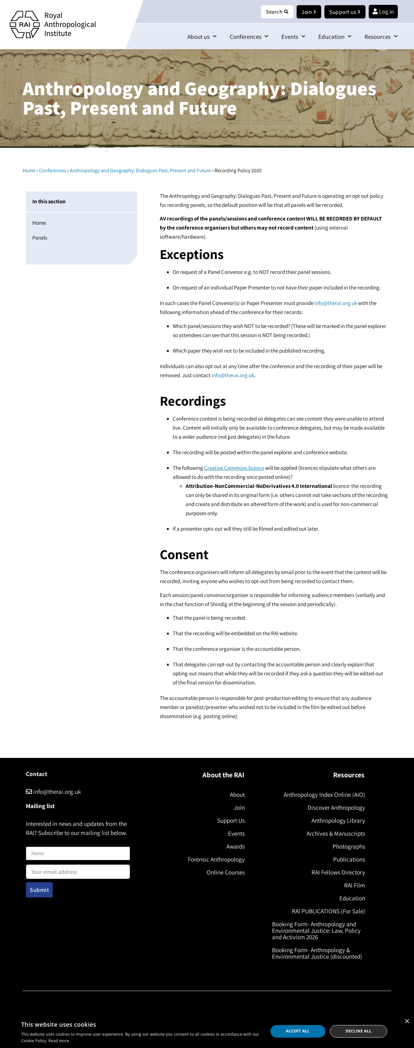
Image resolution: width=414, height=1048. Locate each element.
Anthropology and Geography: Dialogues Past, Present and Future (140, 170)
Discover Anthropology (335, 808)
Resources (381, 36)
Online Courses (224, 872)
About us (202, 36)
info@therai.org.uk (335, 303)
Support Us (230, 821)
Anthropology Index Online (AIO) (323, 795)
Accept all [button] (298, 1031)
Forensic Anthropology (215, 859)
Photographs (347, 847)
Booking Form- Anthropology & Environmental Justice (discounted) (318, 953)
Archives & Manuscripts (334, 834)
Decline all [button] (359, 1031)
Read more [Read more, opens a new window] (59, 1040)
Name (32, 843)
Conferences (249, 36)
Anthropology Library (337, 821)
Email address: (78, 870)
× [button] (406, 1021)
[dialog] (207, 1031)
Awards (234, 847)
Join (238, 808)
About (236, 795)
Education (335, 36)
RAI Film (353, 885)
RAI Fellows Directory (337, 872)
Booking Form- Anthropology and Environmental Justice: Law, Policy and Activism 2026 (317, 930)
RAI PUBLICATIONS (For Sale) (327, 911)
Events (293, 36)
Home (29, 170)
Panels (39, 238)
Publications (348, 859)
